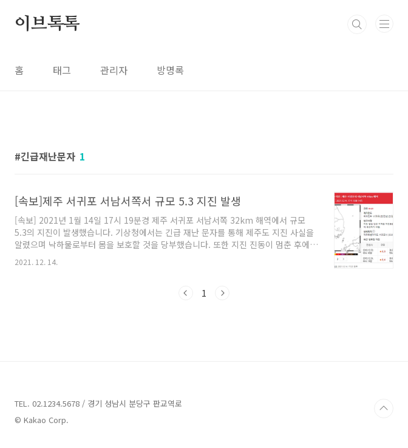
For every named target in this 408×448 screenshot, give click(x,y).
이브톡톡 (47, 24)
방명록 (170, 70)
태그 (62, 70)
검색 (357, 24)
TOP (383, 408)
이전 (185, 293)
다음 (222, 293)
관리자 (113, 70)
